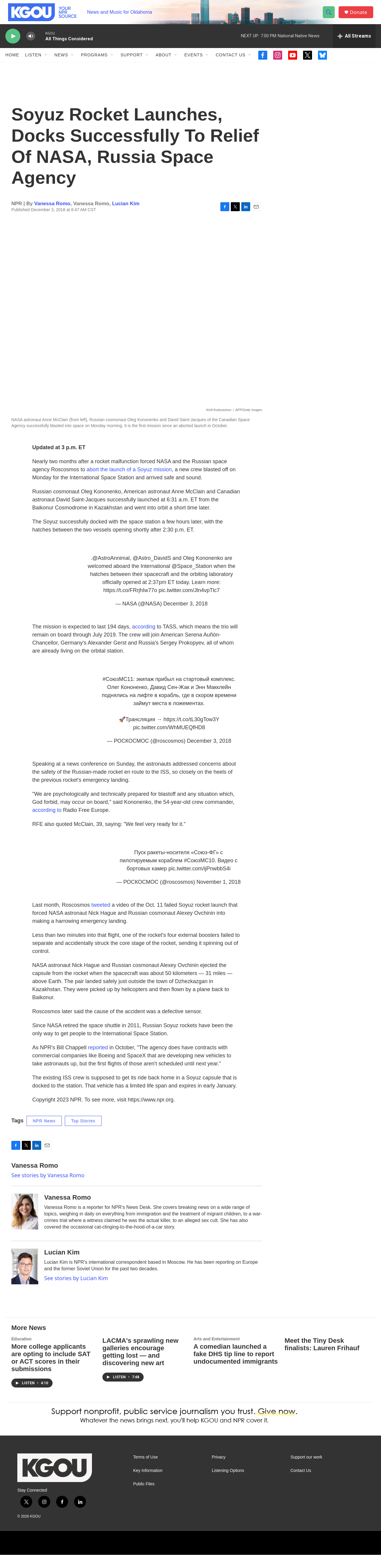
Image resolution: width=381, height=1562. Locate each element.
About (163, 62)
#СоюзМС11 (118, 686)
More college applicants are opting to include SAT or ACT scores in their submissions (50, 1365)
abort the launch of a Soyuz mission (129, 477)
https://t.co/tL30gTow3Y (191, 727)
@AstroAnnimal (111, 565)
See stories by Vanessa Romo (48, 1182)
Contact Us (230, 62)
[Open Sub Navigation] (46, 62)
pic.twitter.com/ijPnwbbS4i (199, 876)
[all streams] (354, 43)
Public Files (144, 1491)
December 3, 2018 (185, 611)
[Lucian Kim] (24, 1273)
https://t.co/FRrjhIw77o (130, 597)
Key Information (147, 1478)
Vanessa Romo (52, 211)
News (61, 62)
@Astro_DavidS (152, 565)
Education (21, 1346)
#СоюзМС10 (199, 868)
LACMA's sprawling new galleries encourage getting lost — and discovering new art (140, 1359)
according (143, 634)
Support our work (306, 1464)
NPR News (44, 1128)
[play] (13, 43)
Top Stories (83, 1128)
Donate (360, 16)
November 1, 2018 (218, 889)
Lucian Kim (125, 211)
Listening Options (228, 1478)
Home (12, 62)
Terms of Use (145, 1464)
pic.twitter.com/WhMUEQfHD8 (169, 735)
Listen (33, 62)
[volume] (31, 43)
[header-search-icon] (330, 16)
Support (132, 62)
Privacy (218, 1464)
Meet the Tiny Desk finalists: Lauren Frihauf (322, 1351)
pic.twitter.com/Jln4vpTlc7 (189, 597)
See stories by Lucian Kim (76, 1285)
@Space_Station (192, 573)
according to (47, 817)
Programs (94, 62)
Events (193, 62)
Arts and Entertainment (216, 1346)
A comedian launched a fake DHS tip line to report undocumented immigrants (235, 1361)
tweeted (100, 912)
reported (98, 1055)
